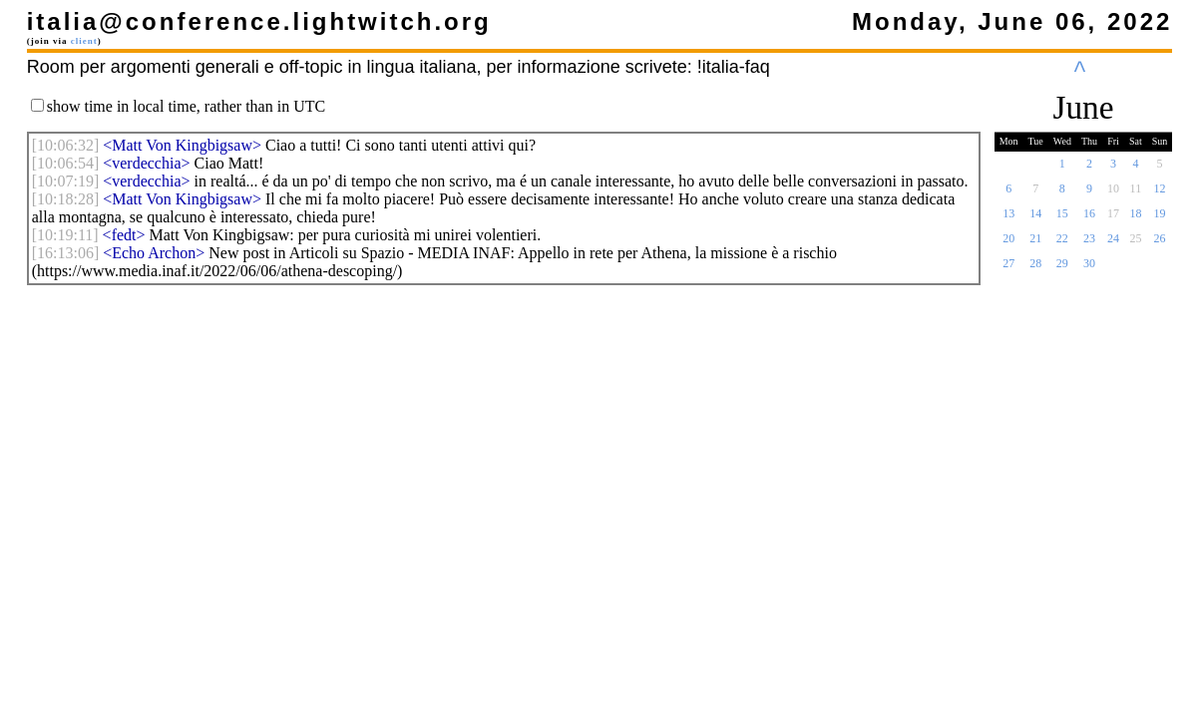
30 (1089, 269)
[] (66, 145)
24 (1113, 244)
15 (1062, 219)
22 (1062, 244)
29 (1062, 269)
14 (1035, 219)
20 (1008, 244)
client (84, 41)
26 (1160, 244)
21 (1035, 244)
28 (1035, 269)
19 (1160, 219)
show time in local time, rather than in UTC (186, 106)
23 (1089, 244)
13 (1008, 219)
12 (1160, 194)
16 (1089, 219)
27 (1008, 269)
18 (1135, 219)
